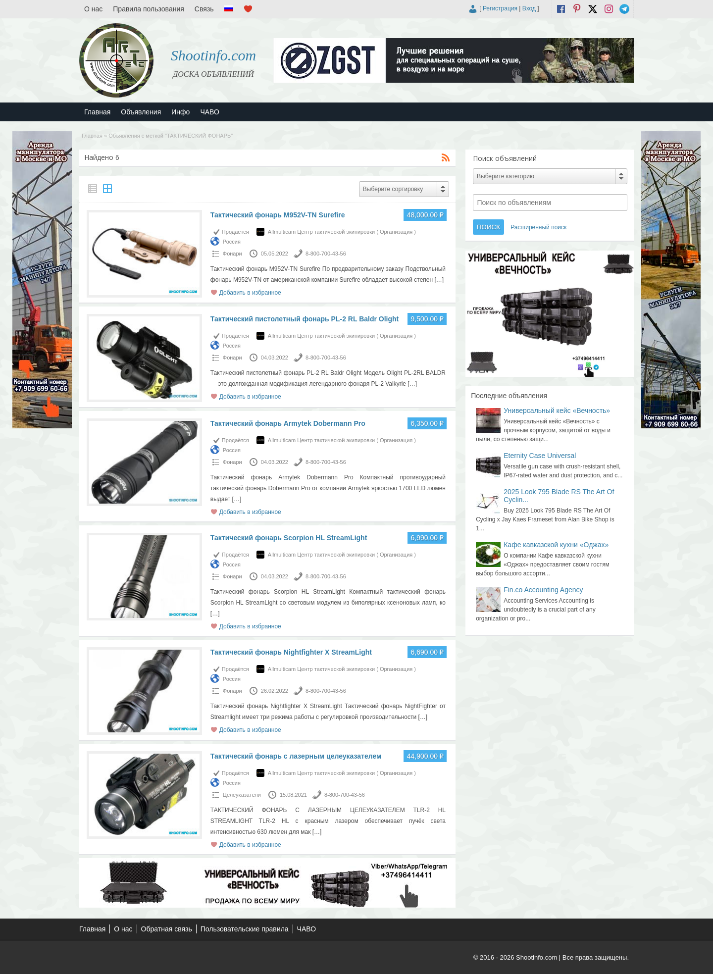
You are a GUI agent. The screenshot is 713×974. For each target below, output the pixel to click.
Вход (529, 8)
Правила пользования (148, 9)
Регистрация (500, 8)
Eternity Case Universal (540, 456)
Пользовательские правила (245, 929)
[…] (439, 279)
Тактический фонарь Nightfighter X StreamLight (291, 652)
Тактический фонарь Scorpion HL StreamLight (288, 538)
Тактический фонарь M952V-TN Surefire (277, 215)
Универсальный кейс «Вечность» (557, 410)
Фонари (232, 253)
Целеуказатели (242, 795)
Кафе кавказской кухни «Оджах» (556, 545)
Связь (204, 9)
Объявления (141, 112)
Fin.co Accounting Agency (543, 590)
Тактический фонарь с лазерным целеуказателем (296, 756)
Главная (97, 112)
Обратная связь (166, 929)
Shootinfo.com (213, 55)
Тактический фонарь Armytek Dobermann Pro (287, 423)
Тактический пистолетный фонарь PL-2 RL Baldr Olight (304, 319)
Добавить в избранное (250, 292)
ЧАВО (209, 112)
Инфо (180, 112)
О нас (93, 9)
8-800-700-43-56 (326, 253)
